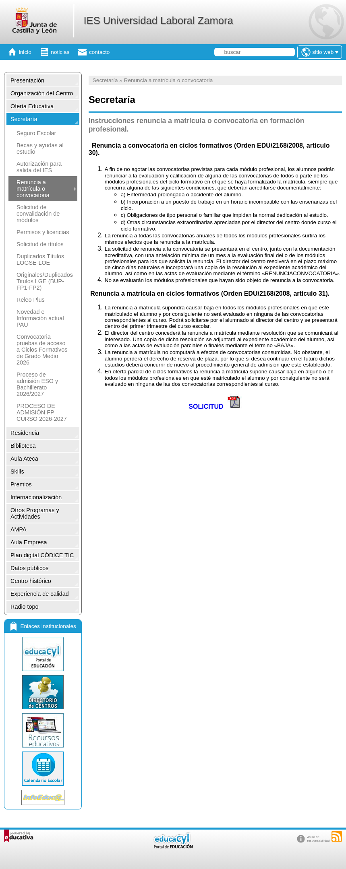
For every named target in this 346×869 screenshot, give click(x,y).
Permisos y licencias (43, 232)
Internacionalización (36, 497)
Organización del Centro (41, 93)
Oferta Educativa (32, 106)
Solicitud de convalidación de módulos (38, 213)
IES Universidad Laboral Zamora (158, 20)
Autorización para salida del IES (39, 167)
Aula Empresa (28, 542)
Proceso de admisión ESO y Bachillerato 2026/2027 (37, 384)
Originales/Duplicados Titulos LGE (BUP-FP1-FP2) (45, 281)
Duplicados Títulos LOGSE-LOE (40, 259)
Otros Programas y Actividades (34, 513)
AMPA (18, 529)
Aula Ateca (24, 458)
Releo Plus (31, 300)
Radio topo (24, 606)
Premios (21, 484)
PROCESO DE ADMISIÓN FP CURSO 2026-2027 (42, 412)
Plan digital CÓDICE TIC (42, 555)
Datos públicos (29, 568)
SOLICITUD (206, 406)
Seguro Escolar (36, 133)
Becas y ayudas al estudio (40, 148)
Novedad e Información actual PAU (40, 318)
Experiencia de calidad (39, 594)
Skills (17, 471)
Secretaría (23, 119)
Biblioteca (22, 446)
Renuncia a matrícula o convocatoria (33, 188)
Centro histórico (30, 581)
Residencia (24, 433)
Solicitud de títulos (40, 244)
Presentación (27, 80)
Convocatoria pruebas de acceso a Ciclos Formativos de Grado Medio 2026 (42, 350)
